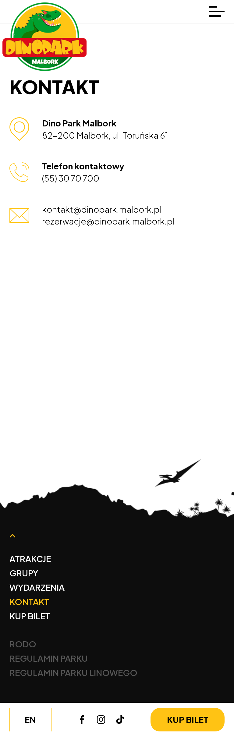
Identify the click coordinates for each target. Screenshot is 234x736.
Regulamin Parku (48, 658)
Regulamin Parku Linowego (73, 672)
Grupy (23, 573)
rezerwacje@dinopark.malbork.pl (108, 221)
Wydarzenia (37, 587)
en (30, 719)
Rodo (22, 644)
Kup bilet (187, 719)
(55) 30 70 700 (70, 178)
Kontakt (29, 601)
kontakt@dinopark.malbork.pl (101, 209)
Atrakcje (30, 558)
